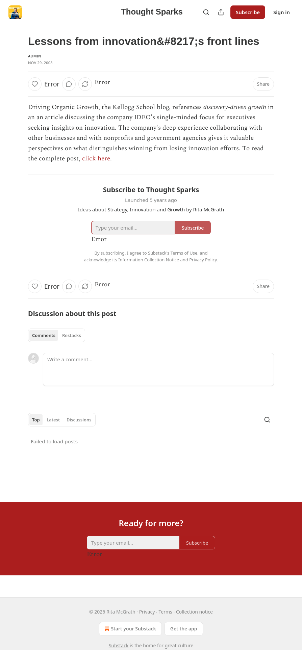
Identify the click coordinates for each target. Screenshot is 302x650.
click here (96, 158)
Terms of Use (184, 253)
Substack (119, 645)
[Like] (35, 84)
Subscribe (248, 12)
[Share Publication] (221, 12)
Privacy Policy (203, 260)
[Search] (206, 12)
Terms (165, 611)
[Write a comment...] (158, 369)
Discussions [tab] (79, 420)
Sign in (281, 12)
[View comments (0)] (69, 84)
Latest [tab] (53, 420)
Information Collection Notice (148, 260)
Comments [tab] (43, 335)
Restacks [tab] (71, 335)
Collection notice (194, 611)
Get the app (183, 628)
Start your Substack (129, 628)
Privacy (147, 611)
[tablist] (56, 335)
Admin (34, 55)
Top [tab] (36, 420)
